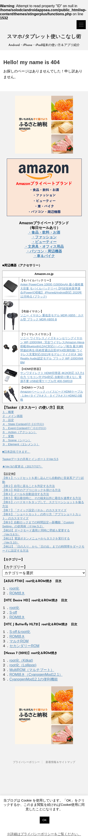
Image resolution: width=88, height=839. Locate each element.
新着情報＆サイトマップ (60, 762)
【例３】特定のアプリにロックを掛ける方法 (31, 490)
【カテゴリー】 (14, 567)
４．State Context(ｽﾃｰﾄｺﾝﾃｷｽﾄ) (23, 424)
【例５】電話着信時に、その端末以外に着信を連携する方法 (41, 498)
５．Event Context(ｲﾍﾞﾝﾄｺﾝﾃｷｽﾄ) (24, 428)
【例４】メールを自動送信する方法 (25, 494)
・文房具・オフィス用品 (44, 246)
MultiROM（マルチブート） (31, 670)
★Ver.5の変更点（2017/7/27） (22, 466)
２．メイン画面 (12, 416)
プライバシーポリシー (26, 762)
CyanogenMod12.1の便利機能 (33, 679)
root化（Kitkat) (21, 660)
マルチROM (19, 641)
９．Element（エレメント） (21, 444)
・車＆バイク (44, 256)
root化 (14, 588)
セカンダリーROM (24, 646)
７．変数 (8, 436)
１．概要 (8, 412)
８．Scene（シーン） (16, 440)
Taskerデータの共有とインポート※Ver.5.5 (30, 459)
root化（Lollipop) (22, 665)
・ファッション (44, 237)
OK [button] (44, 820)
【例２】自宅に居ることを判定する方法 (28, 486)
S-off (13, 612)
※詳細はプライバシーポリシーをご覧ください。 (44, 834)
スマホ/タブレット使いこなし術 (44, 36)
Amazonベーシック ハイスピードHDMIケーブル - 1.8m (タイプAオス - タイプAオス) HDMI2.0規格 (51, 395)
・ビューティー (44, 242)
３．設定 (8, 420)
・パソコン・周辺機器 (44, 251)
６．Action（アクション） (19, 432)
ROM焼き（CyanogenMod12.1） (36, 674)
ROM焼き (17, 593)
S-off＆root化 (19, 632)
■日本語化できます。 (16, 451)
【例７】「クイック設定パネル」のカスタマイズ (34, 510)
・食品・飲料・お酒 (44, 232)
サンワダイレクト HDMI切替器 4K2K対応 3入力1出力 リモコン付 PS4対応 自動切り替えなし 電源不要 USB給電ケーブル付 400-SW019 (52, 377)
